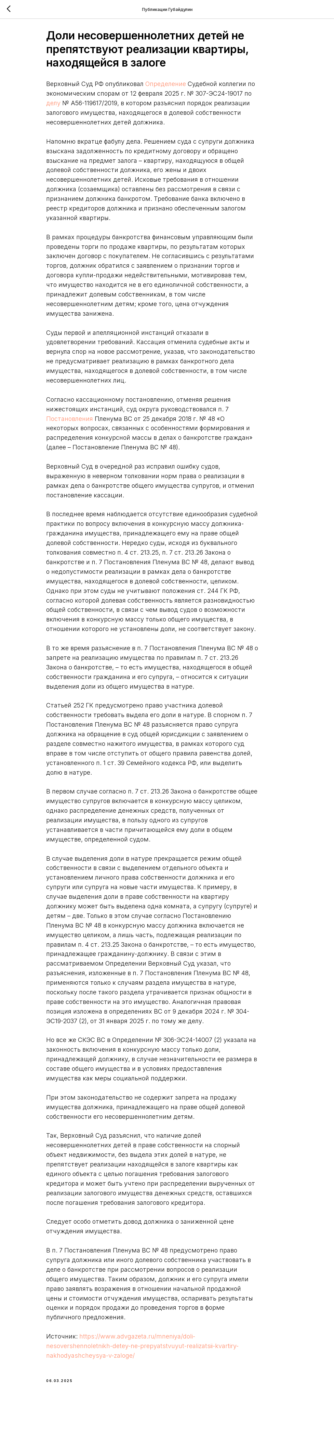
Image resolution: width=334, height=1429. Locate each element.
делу (101, 106)
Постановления (91, 422)
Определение (187, 87)
